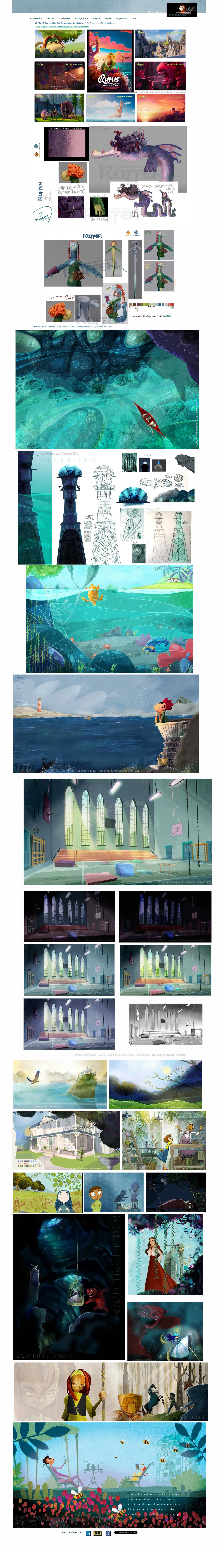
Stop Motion (122, 18)
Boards (96, 18)
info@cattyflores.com (157, 12)
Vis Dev (50, 18)
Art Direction (35, 18)
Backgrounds (81, 18)
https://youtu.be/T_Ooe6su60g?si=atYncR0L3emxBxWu (65, 26)
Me (134, 18)
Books (108, 18)
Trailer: (38, 26)
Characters (64, 18)
